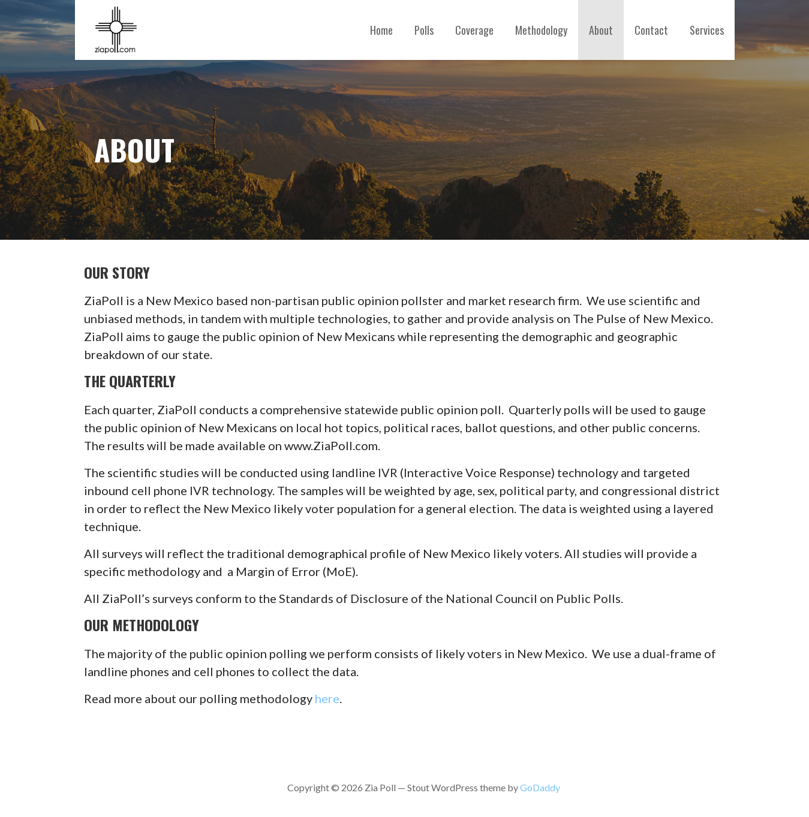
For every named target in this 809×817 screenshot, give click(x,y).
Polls (424, 30)
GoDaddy (540, 787)
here (327, 698)
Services (707, 30)
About (601, 30)
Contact (651, 30)
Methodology (541, 30)
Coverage (474, 30)
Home (381, 30)
